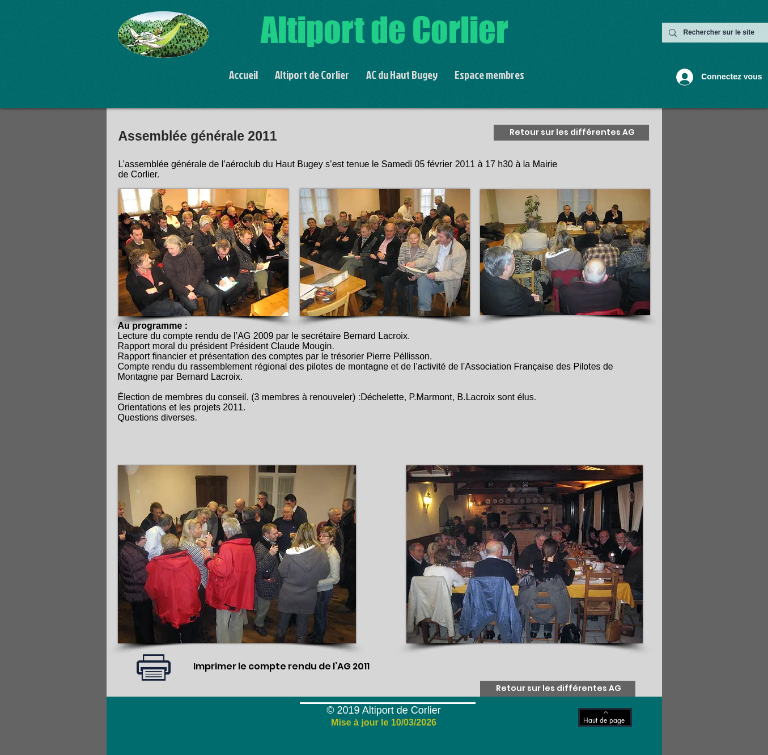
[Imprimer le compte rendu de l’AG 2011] (281, 666)
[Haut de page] (605, 717)
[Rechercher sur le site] (725, 33)
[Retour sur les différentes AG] (571, 133)
